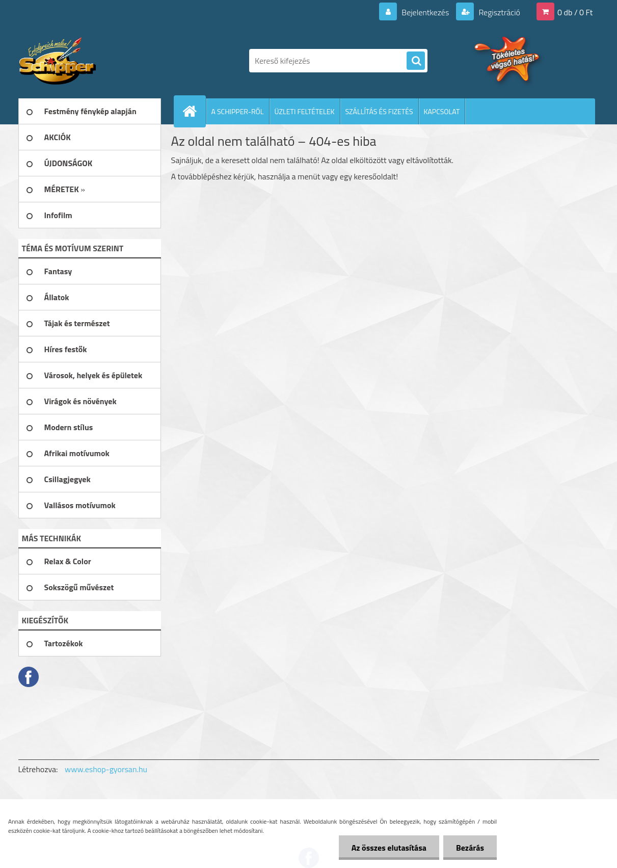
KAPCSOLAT (442, 111)
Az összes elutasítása (389, 847)
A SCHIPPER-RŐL (237, 111)
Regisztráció (498, 12)
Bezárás (470, 847)
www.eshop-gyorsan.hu (106, 769)
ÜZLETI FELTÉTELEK (305, 111)
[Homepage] (194, 111)
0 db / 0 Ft (575, 12)
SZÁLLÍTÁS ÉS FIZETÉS (379, 111)
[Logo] (88, 60)
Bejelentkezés (425, 12)
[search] (416, 61)
